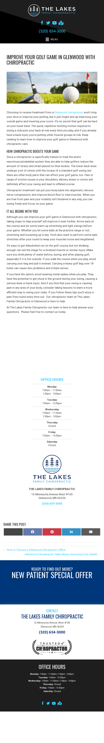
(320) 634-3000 (52, 31)
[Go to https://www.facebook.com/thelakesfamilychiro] (42, 23)
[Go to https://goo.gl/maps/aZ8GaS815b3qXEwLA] (59, 703)
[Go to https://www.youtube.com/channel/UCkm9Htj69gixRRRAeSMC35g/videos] (54, 23)
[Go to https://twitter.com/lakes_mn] (48, 23)
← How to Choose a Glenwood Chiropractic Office (34, 549)
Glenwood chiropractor (68, 112)
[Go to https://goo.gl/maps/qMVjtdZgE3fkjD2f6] (61, 23)
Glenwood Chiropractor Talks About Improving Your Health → (63, 554)
